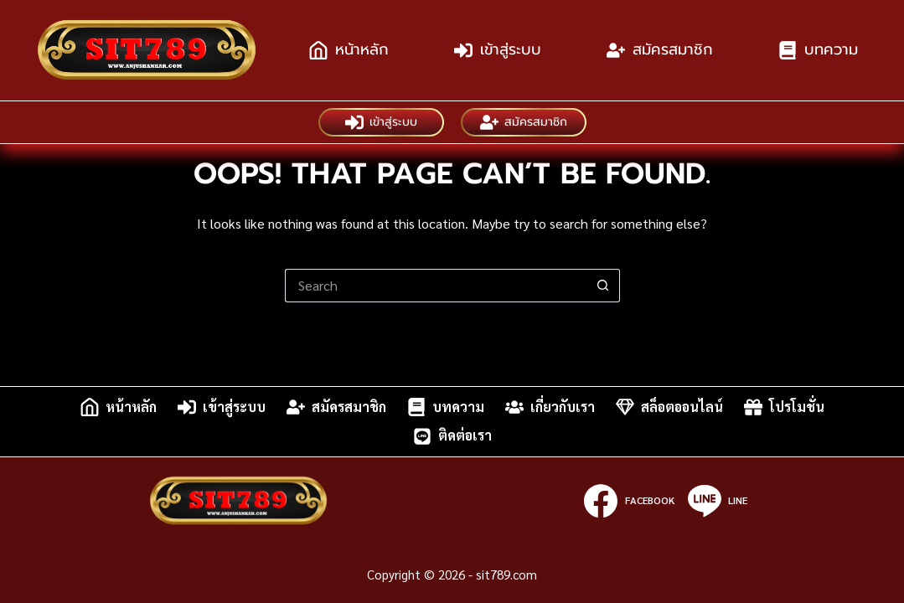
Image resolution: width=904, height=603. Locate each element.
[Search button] (603, 285)
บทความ (818, 49)
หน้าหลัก (349, 49)
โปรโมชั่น (784, 407)
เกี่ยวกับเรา (550, 407)
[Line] (717, 501)
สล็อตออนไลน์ (669, 407)
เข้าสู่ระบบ (497, 49)
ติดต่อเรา (452, 436)
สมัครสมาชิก (660, 49)
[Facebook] (629, 501)
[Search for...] (435, 285)
